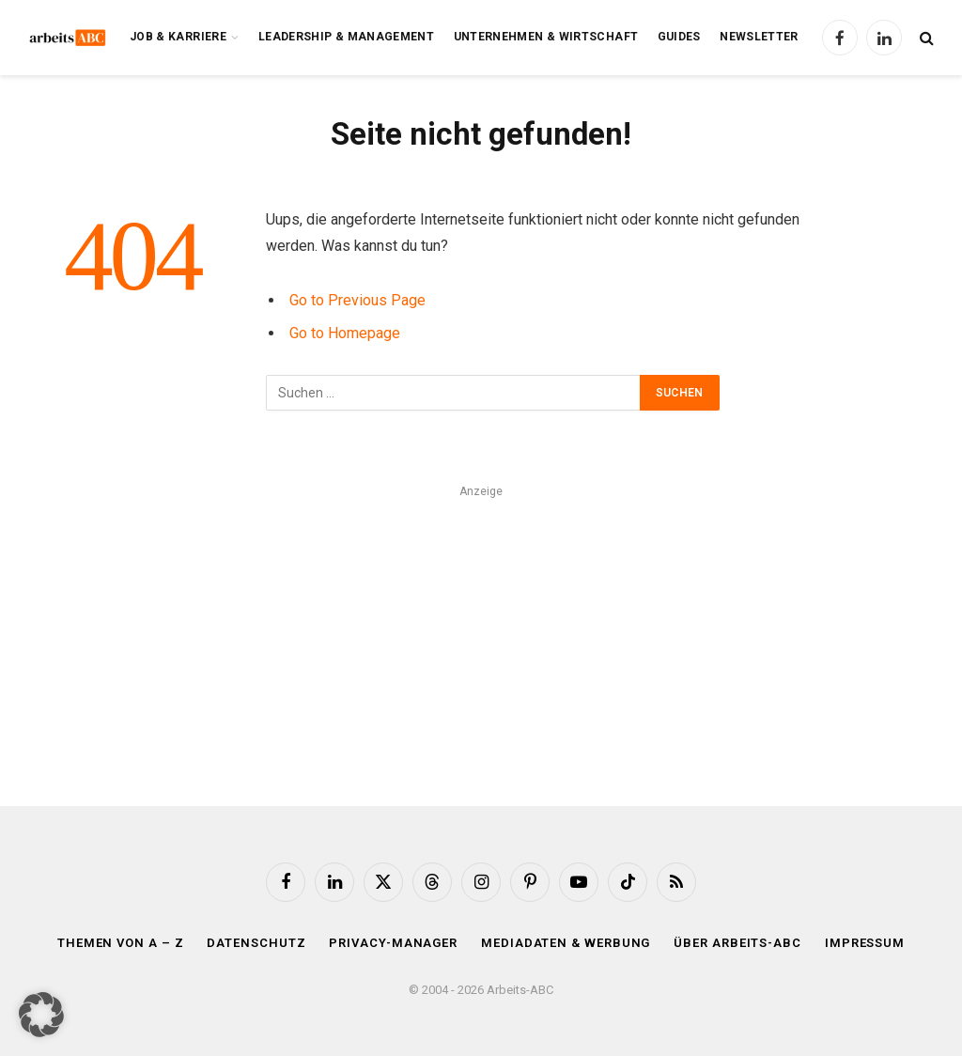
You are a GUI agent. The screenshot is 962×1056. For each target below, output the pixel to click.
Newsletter (759, 36)
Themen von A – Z (120, 943)
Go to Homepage (344, 333)
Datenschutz (256, 943)
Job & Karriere (178, 36)
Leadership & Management (346, 36)
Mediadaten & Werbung (565, 943)
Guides (679, 36)
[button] (41, 1014)
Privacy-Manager (393, 943)
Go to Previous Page (357, 300)
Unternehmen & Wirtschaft (546, 36)
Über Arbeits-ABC (737, 943)
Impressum (865, 943)
